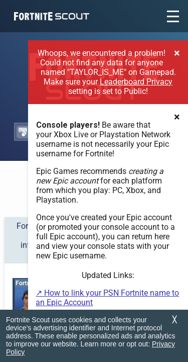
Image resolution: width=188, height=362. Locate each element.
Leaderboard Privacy (136, 81)
